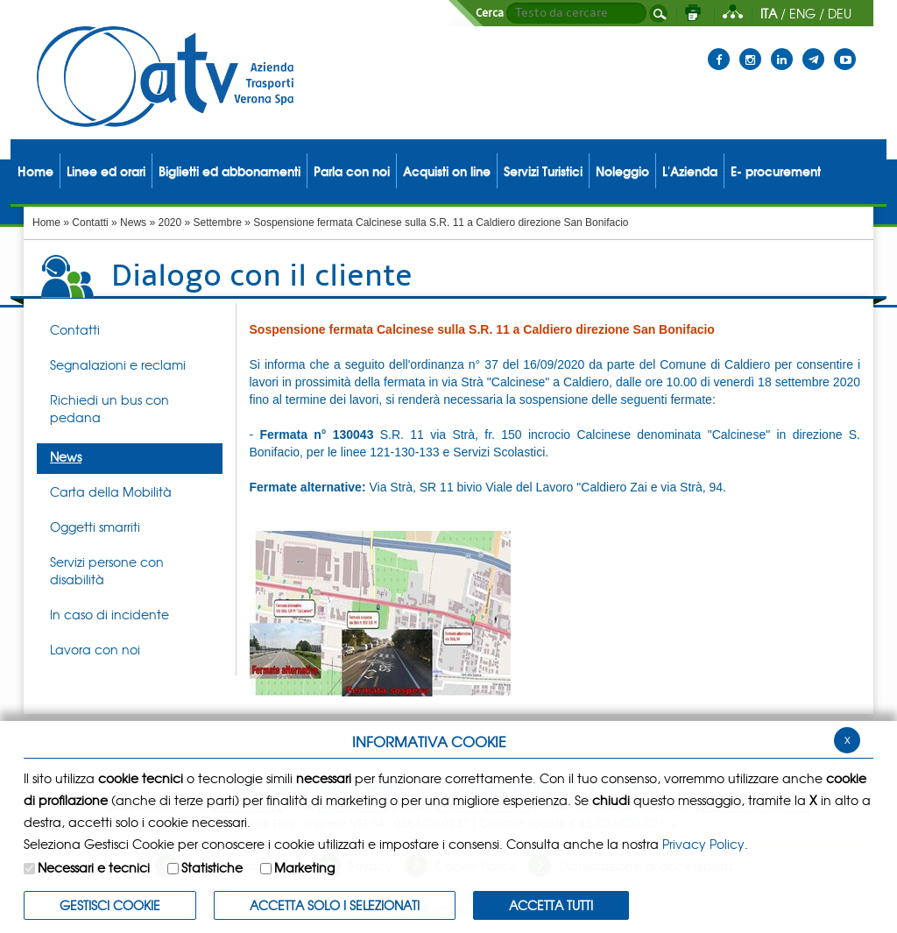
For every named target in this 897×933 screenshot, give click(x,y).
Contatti (90, 222)
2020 (169, 222)
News (133, 222)
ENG (802, 13)
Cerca (490, 13)
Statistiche (212, 867)
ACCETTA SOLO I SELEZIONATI (335, 905)
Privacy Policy (703, 843)
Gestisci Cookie (110, 905)
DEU (839, 13)
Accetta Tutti (551, 905)
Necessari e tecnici (94, 867)
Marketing (304, 867)
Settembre (218, 222)
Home (46, 222)
